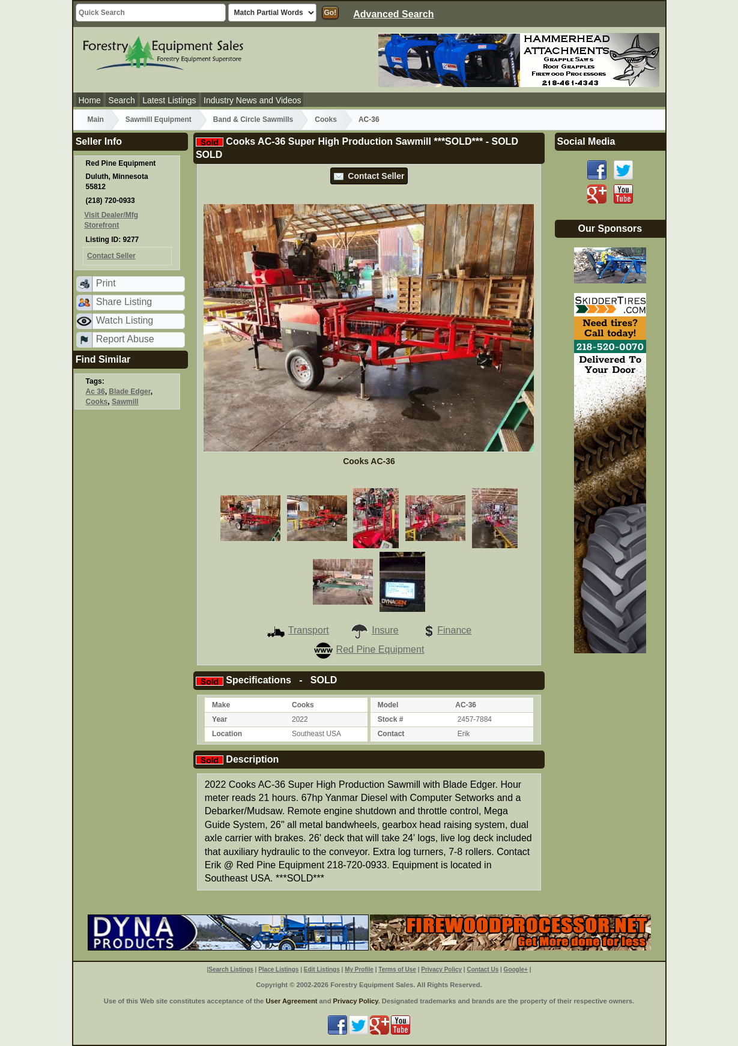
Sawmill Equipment (159, 119)
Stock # (391, 719)
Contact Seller (369, 176)
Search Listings (230, 969)
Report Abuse (125, 339)
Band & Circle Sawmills (253, 119)
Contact (391, 734)
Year (219, 719)
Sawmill (125, 402)
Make (221, 705)
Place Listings (278, 969)
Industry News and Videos (252, 100)
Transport (298, 630)
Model (388, 705)
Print (106, 283)
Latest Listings (169, 100)
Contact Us (482, 969)
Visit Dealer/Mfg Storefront (111, 220)
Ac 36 (95, 391)
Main (96, 119)
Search (121, 100)
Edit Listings (322, 969)
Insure (374, 630)
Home (90, 100)
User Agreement (291, 1001)
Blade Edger (129, 391)
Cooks (326, 119)
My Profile (359, 969)
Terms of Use (397, 969)
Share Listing (124, 302)
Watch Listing (124, 320)
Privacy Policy (441, 969)
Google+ (516, 969)
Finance (445, 630)
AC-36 (369, 119)
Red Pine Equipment (369, 649)
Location (227, 734)
